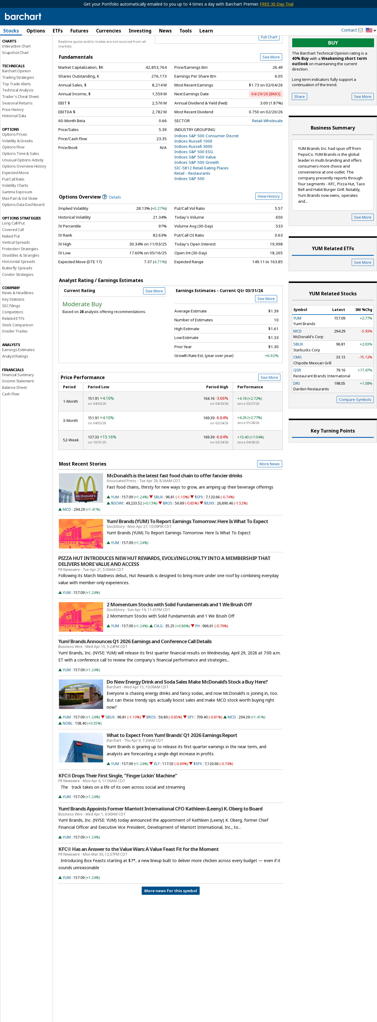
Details (111, 222)
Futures (79, 30)
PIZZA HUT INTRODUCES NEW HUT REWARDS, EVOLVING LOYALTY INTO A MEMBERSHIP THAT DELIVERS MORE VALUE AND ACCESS (164, 586)
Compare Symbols (355, 424)
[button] (371, 30)
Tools (185, 30)
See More (271, 82)
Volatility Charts (15, 210)
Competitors (12, 337)
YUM (115, 522)
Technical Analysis (17, 115)
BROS (167, 528)
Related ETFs (13, 343)
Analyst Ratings (15, 381)
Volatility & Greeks (17, 165)
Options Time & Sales (20, 178)
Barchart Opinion (16, 96)
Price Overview (16, 46)
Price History (13, 134)
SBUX (158, 522)
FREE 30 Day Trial (276, 4)
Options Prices (14, 159)
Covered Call (13, 254)
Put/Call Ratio (13, 204)
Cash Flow (10, 419)
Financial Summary (18, 399)
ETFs (58, 30)
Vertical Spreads (16, 267)
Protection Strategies (20, 273)
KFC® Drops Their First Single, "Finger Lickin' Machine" (117, 801)
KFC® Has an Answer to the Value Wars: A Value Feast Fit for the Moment (138, 874)
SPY (191, 742)
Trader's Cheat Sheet (20, 122)
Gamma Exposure (17, 217)
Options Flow (13, 172)
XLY (157, 788)
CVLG (158, 651)
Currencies (108, 30)
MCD (67, 534)
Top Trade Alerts (16, 109)
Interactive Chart (16, 71)
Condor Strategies (18, 299)
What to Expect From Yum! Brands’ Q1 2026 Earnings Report (172, 760)
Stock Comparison (17, 350)
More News (269, 489)
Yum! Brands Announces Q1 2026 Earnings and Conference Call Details (134, 666)
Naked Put (11, 261)
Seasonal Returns (17, 128)
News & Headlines (18, 318)
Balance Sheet (14, 412)
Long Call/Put (13, 248)
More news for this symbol (170, 915)
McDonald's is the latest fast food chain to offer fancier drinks (174, 501)
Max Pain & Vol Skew (19, 223)
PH (197, 651)
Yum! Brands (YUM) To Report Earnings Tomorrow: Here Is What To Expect (187, 547)
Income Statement (18, 406)
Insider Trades (15, 356)
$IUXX (209, 528)
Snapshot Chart (15, 77)
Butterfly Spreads (17, 293)
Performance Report (19, 52)
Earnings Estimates (18, 375)
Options (36, 30)
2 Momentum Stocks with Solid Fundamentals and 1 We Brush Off (179, 630)
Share (299, 121)
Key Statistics (13, 324)
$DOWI (117, 528)
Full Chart (269, 62)
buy (333, 68)
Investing (140, 30)
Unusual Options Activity (23, 185)
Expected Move (15, 197)
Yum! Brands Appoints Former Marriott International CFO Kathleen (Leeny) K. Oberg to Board (160, 834)
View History (269, 221)
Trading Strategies (18, 102)
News (165, 30)
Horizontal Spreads (18, 286)
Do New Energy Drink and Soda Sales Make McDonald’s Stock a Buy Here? (187, 707)
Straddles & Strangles (20, 280)
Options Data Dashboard (23, 229)
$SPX (199, 522)
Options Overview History (24, 191)
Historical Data (14, 141)
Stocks (11, 30)
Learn (206, 30)
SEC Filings (11, 330)
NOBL (67, 748)
